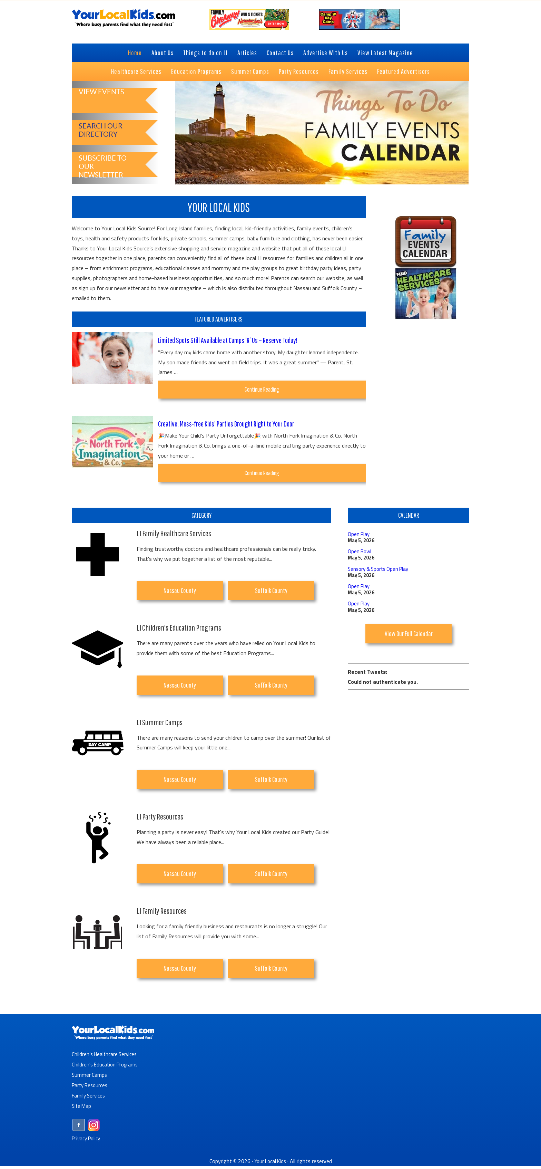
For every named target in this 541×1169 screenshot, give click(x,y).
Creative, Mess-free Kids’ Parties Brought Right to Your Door (234, 425)
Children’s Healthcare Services (106, 1057)
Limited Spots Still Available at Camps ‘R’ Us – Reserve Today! (235, 340)
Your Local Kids (270, 1164)
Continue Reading (272, 392)
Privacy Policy (88, 1141)
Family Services (89, 1098)
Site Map (82, 1109)
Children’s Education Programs (107, 1067)
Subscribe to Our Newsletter (106, 161)
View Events (99, 101)
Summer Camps (90, 1078)
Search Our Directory (98, 129)
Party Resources (91, 1088)
